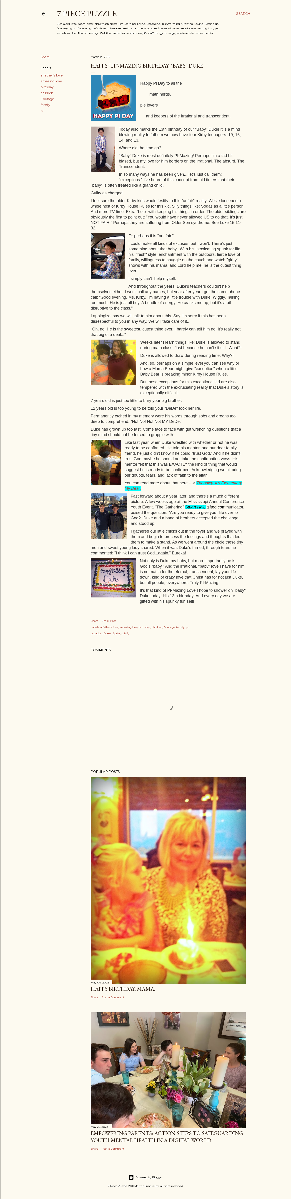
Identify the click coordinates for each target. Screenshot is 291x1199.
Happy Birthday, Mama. (123, 988)
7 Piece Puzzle (87, 13)
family (45, 105)
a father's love (52, 75)
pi (42, 111)
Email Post (109, 620)
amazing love (51, 81)
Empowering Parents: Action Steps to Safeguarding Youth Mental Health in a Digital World (167, 1137)
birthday (47, 87)
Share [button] (45, 57)
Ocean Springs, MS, (116, 633)
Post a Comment (113, 997)
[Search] (243, 13)
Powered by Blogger (145, 1177)
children (47, 93)
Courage (47, 99)
